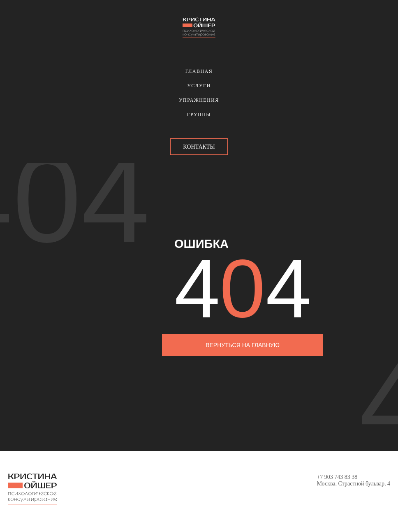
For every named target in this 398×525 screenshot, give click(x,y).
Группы (199, 114)
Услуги (199, 86)
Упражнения (199, 100)
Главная (199, 71)
